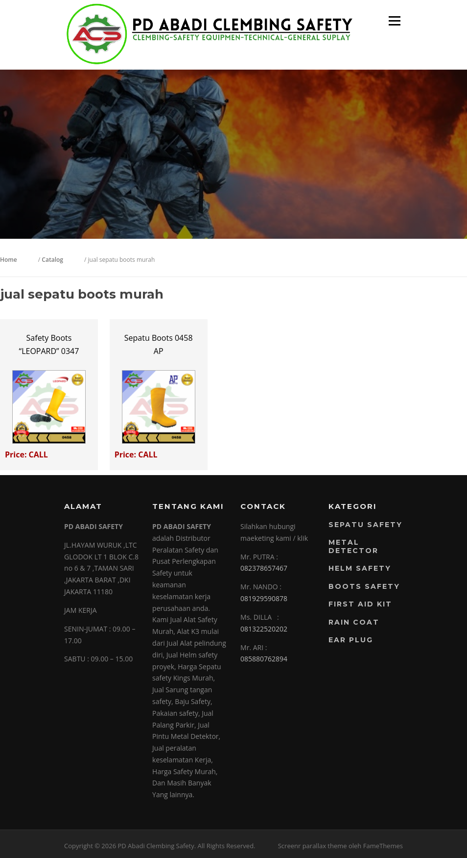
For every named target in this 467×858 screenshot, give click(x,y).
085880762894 (263, 658)
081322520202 (263, 628)
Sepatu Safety (365, 524)
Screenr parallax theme (312, 845)
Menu (394, 20)
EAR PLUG (350, 639)
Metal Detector (353, 546)
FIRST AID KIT (360, 604)
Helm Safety (359, 568)
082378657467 (263, 568)
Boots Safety (364, 586)
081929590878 (263, 598)
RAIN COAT (353, 622)
